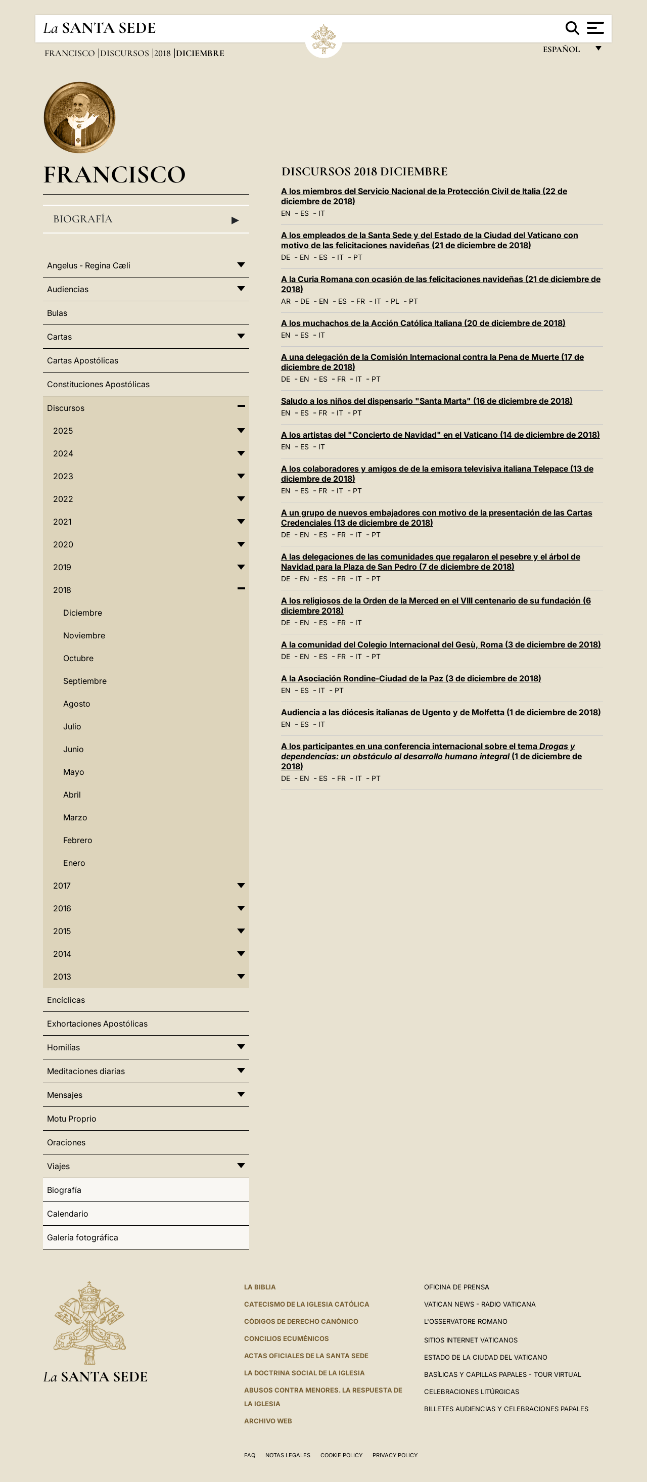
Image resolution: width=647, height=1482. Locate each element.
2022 (63, 499)
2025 (63, 431)
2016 (62, 908)
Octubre (78, 658)
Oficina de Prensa (456, 1287)
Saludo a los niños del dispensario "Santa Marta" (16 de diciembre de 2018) (427, 401)
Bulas (57, 313)
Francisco (70, 53)
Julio (72, 726)
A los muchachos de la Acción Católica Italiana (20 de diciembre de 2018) (423, 323)
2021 (62, 522)
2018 (163, 53)
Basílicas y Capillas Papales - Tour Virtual (502, 1374)
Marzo (75, 817)
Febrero (78, 840)
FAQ (249, 1455)
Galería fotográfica (82, 1237)
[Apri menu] (594, 27)
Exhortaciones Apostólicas (97, 1023)
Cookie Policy (341, 1455)
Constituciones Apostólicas (98, 384)
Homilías (63, 1047)
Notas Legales (287, 1455)
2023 (63, 476)
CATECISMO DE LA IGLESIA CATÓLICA (306, 1304)
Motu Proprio (72, 1119)
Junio (73, 749)
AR (286, 301)
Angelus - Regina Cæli (88, 265)
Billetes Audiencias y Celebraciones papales (506, 1409)
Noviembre (84, 635)
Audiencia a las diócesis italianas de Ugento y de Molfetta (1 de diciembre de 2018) (441, 712)
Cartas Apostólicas (82, 360)
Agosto (76, 704)
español (565, 52)
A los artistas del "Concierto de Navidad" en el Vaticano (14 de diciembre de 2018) (440, 435)
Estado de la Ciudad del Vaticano (485, 1357)
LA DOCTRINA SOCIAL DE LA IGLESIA (304, 1373)
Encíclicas (66, 1000)
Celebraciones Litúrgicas (471, 1391)
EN (286, 213)
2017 (62, 886)
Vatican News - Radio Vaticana (480, 1304)
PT (357, 257)
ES (304, 213)
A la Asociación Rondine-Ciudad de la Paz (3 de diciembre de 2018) (411, 678)
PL (395, 301)
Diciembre (82, 613)
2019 (62, 567)
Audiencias (67, 289)
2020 (63, 544)
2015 (62, 931)
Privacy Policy (395, 1455)
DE (285, 257)
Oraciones (66, 1142)
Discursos (125, 53)
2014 (62, 954)
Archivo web (268, 1421)
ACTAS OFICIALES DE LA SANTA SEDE (306, 1356)
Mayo (73, 772)
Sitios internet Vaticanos (471, 1340)
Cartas (59, 337)
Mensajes (64, 1095)
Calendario (67, 1214)
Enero (74, 863)
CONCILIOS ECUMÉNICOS (286, 1338)
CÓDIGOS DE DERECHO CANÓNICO (301, 1321)
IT (321, 213)
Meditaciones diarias (86, 1071)
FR (360, 301)
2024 (63, 453)
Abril (72, 795)
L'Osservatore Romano (465, 1321)
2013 (62, 976)
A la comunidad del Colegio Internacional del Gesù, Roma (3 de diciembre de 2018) (441, 644)
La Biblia (260, 1287)
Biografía (146, 219)
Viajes (58, 1166)
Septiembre (85, 681)
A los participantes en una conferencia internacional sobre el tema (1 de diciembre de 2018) (431, 756)
